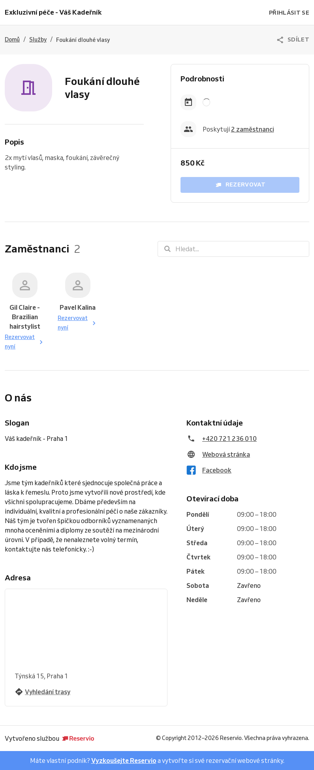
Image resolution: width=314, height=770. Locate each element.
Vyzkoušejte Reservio (123, 760)
